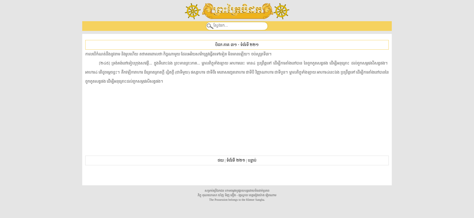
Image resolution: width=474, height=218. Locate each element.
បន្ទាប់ (252, 160)
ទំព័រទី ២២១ (249, 44)
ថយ (221, 160)
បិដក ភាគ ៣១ (226, 44)
